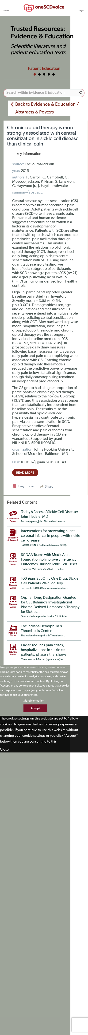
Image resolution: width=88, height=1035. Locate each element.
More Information (33, 700)
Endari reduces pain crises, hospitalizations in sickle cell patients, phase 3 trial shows (43, 650)
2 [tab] (39, 74)
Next (79, 68)
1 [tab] (35, 74)
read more (25, 472)
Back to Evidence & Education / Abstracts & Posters (47, 108)
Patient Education (44, 69)
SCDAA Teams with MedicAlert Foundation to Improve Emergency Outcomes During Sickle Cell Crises (49, 559)
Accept (35, 708)
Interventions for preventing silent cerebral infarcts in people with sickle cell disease (50, 535)
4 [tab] (49, 74)
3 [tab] (44, 74)
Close (4, 749)
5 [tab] (53, 74)
